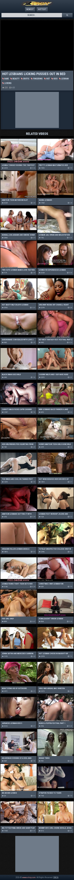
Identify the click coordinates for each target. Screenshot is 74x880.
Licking (6, 83)
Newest (30, 9)
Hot (47, 78)
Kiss (54, 78)
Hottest (42, 9)
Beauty (14, 78)
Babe (5, 78)
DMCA (55, 877)
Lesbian (64, 78)
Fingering (37, 78)
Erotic (25, 78)
